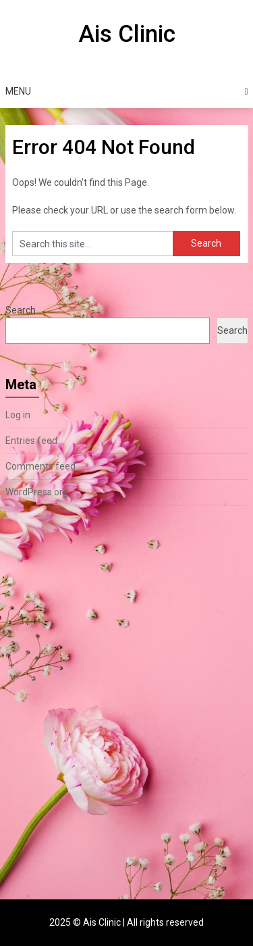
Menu (18, 91)
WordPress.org (36, 492)
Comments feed (40, 466)
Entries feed (31, 440)
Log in (17, 414)
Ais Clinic (126, 34)
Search (20, 310)
